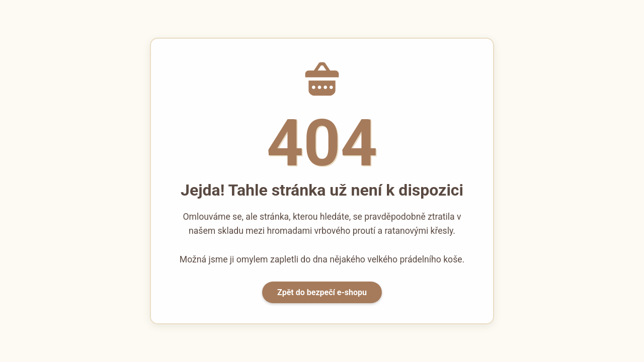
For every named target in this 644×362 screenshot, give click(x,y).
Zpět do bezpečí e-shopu (322, 292)
